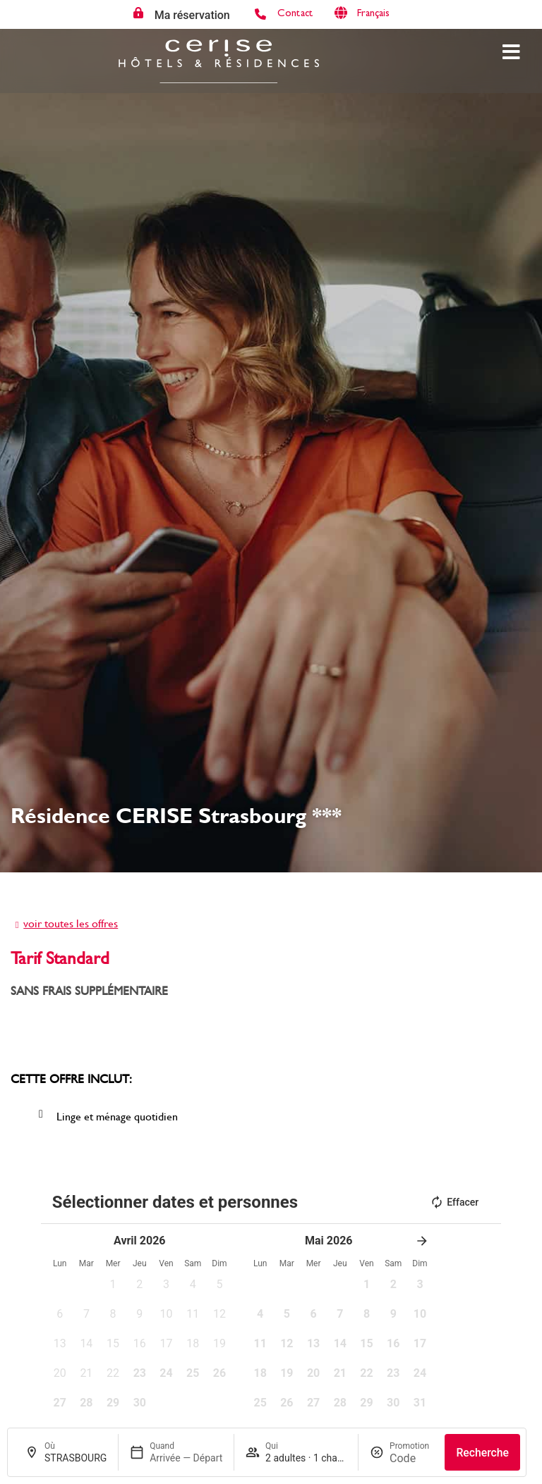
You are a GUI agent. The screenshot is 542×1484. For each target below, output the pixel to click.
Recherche (482, 1452)
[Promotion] (411, 1458)
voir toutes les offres (70, 923)
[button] (113, 1289)
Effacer (454, 1202)
